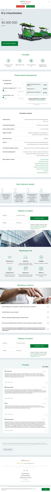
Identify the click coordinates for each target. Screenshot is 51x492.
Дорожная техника (44, 159)
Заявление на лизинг (25, 473)
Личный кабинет (30, 6)
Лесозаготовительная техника (41, 165)
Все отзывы (45, 366)
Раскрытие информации (25, 475)
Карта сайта (25, 479)
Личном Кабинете (40, 99)
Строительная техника (43, 161)
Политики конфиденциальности (37, 228)
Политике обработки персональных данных (38, 227)
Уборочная (46, 170)
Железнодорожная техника (42, 168)
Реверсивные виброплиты (42, 172)
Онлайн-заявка (20, 6)
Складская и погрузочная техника (41, 166)
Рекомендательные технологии (25, 477)
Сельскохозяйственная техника (41, 163)
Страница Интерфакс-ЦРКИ (25, 481)
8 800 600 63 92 (25, 3)
